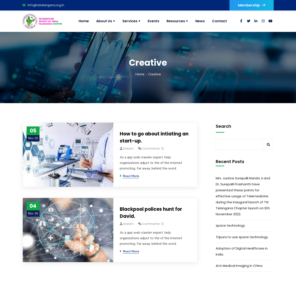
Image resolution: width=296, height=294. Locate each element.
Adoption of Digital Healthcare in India (242, 251)
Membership (251, 5)
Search (223, 126)
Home (139, 74)
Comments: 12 (153, 148)
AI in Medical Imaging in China (239, 265)
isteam (128, 148)
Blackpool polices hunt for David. (151, 213)
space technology (230, 225)
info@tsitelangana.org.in (43, 5)
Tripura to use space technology (242, 237)
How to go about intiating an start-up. (154, 137)
